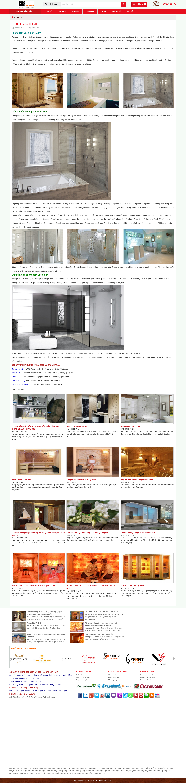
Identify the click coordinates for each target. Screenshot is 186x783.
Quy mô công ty (82, 680)
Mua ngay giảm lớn (115, 680)
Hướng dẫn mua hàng (148, 675)
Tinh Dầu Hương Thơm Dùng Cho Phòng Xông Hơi (87, 533)
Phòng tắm (42, 41)
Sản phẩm (75, 12)
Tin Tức (103, 12)
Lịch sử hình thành (83, 675)
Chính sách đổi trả (114, 678)
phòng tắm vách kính (22, 204)
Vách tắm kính (17, 60)
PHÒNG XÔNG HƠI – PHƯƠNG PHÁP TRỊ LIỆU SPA (33, 586)
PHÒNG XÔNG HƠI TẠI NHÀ (133, 586)
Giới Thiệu (62, 12)
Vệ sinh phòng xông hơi (130, 427)
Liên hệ (130, 12)
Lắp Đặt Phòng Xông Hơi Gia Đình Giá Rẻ (138, 533)
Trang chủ (48, 12)
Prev (12, 660)
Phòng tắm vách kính (20, 37)
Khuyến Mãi (116, 12)
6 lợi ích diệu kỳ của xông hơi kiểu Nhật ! (137, 480)
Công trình (90, 12)
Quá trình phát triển (83, 678)
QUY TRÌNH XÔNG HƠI (21, 480)
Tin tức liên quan (19, 389)
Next (175, 660)
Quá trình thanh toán (147, 680)
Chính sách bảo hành (115, 675)
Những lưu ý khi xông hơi (76, 427)
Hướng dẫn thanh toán (148, 678)
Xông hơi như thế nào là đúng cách (81, 480)
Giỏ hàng (140, 4)
